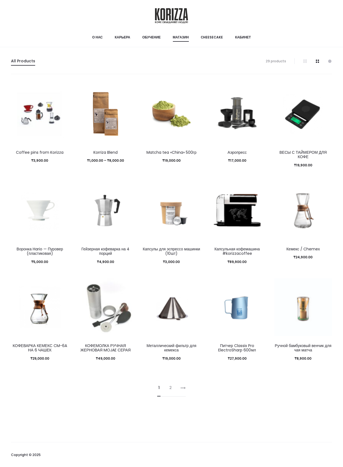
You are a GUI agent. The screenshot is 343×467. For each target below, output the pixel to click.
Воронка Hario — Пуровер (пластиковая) (39, 251)
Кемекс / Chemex (303, 249)
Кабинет (243, 37)
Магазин (181, 37)
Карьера (122, 37)
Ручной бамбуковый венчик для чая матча (303, 348)
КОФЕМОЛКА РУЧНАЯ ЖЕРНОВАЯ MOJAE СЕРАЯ (105, 348)
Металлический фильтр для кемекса (171, 348)
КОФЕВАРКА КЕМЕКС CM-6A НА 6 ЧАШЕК (40, 348)
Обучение (151, 37)
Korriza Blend (105, 152)
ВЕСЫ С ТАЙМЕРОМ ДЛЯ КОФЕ (303, 155)
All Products (23, 61)
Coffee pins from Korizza (39, 152)
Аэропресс (237, 152)
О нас (97, 37)
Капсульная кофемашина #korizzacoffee (237, 251)
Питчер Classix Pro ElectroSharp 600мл (237, 348)
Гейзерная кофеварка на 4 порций (105, 251)
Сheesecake (212, 37)
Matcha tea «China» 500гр (171, 152)
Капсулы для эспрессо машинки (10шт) (171, 251)
